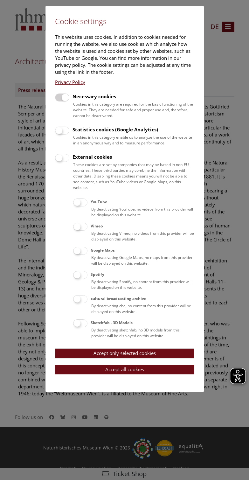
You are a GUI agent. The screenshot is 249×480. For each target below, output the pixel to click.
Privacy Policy (70, 82)
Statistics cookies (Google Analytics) (115, 129)
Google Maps (103, 250)
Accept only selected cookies (124, 353)
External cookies (92, 157)
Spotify (97, 274)
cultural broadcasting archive (118, 298)
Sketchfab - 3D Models (112, 322)
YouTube (99, 202)
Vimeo (97, 226)
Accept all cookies (124, 369)
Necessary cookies (94, 96)
